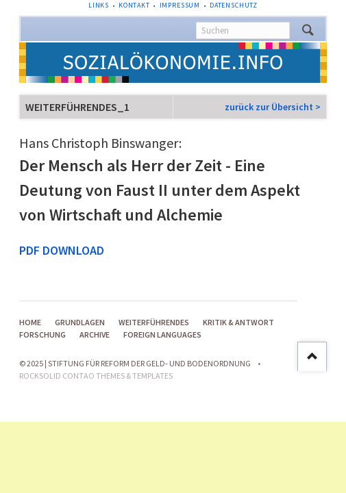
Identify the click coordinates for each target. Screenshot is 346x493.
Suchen (308, 30)
